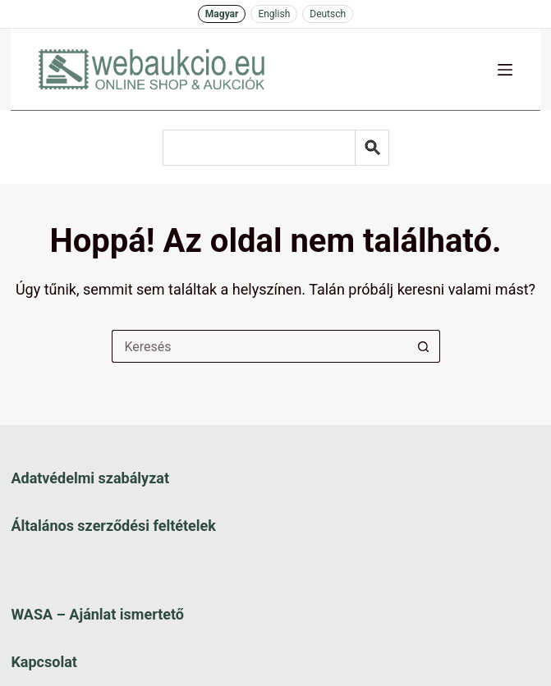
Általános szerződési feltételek (113, 525)
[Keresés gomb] (423, 346)
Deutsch (328, 14)
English (274, 14)
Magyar (222, 14)
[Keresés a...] (259, 346)
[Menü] (505, 69)
